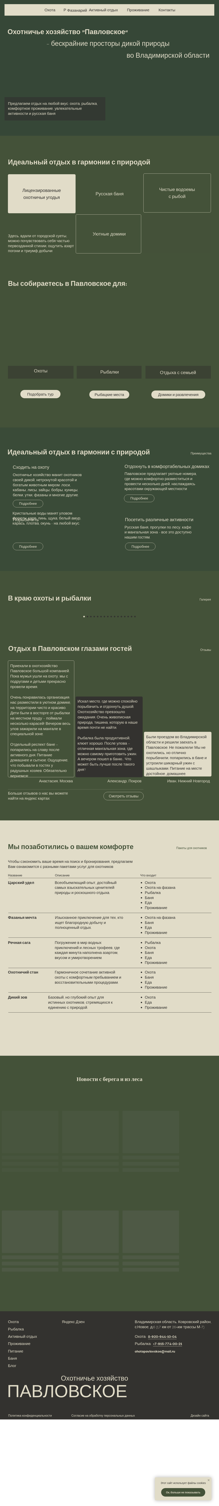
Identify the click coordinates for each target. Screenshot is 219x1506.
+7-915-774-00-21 (167, 1430)
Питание (15, 1437)
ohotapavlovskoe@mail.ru (155, 1437)
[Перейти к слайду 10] (114, 703)
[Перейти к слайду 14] (128, 703)
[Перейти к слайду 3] (91, 703)
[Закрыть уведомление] (209, 1480)
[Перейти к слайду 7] (104, 703)
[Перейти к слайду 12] (121, 703)
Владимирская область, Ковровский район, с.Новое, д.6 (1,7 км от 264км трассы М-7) (173, 1410)
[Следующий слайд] (160, 654)
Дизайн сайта (200, 1502)
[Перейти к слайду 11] (118, 703)
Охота (13, 1408)
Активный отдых (22, 1422)
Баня (12, 1444)
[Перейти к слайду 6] (101, 703)
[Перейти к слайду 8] (108, 703)
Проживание (19, 1430)
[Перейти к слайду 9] (111, 703)
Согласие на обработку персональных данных (103, 1502)
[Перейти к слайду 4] (94, 703)
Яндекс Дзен (73, 1408)
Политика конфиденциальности (30, 1502)
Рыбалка (16, 1415)
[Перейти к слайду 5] (97, 703)
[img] (12, 9)
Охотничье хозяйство (94, 1464)
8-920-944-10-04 (162, 1422)
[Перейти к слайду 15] (131, 703)
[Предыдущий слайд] (58, 654)
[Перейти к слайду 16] (135, 703)
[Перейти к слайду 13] (125, 703)
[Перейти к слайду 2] (87, 703)
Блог (12, 1452)
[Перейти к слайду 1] (84, 703)
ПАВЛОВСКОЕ (67, 1477)
